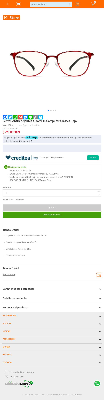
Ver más (92, 158)
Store (11, 125)
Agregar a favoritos (31, 125)
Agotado (52, 208)
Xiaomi (6, 125)
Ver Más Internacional (15, 256)
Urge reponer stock (52, 215)
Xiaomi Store (9, 275)
